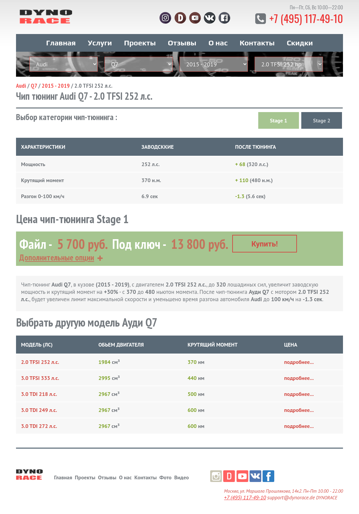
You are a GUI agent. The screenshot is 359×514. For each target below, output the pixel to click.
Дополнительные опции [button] (56, 257)
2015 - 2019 (56, 85)
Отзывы (182, 42)
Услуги (100, 42)
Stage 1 (278, 120)
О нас (218, 42)
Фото (165, 477)
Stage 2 (321, 120)
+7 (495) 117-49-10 (306, 18)
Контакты (257, 42)
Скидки (300, 42)
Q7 (34, 85)
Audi (21, 85)
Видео (181, 477)
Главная (61, 42)
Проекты (140, 42)
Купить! (265, 244)
